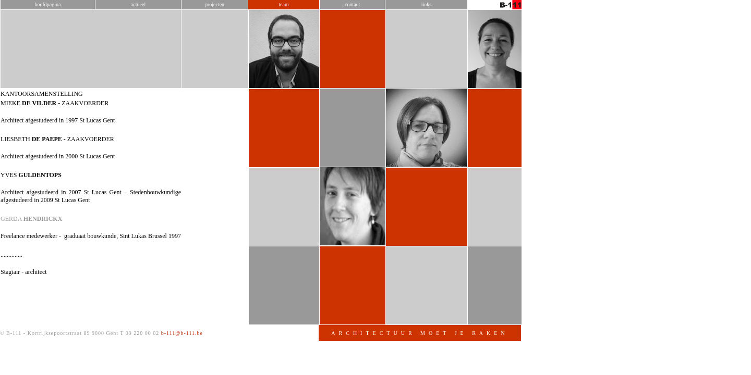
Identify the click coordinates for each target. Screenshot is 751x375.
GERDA (146, 239)
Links (541, 25)
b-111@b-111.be (297, 354)
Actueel (253, 25)
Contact (467, 25)
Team (398, 25)
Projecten (329, 25)
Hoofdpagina (163, 25)
